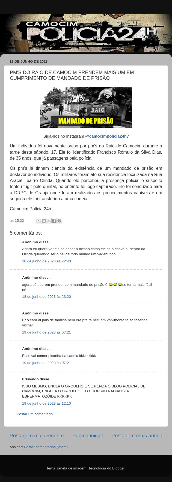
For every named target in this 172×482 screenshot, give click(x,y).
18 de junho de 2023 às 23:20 (46, 297)
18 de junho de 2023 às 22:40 (46, 261)
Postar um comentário (35, 414)
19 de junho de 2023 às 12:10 (46, 403)
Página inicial (87, 435)
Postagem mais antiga (136, 435)
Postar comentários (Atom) (46, 447)
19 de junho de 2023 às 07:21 (46, 332)
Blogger (118, 468)
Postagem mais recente (37, 435)
